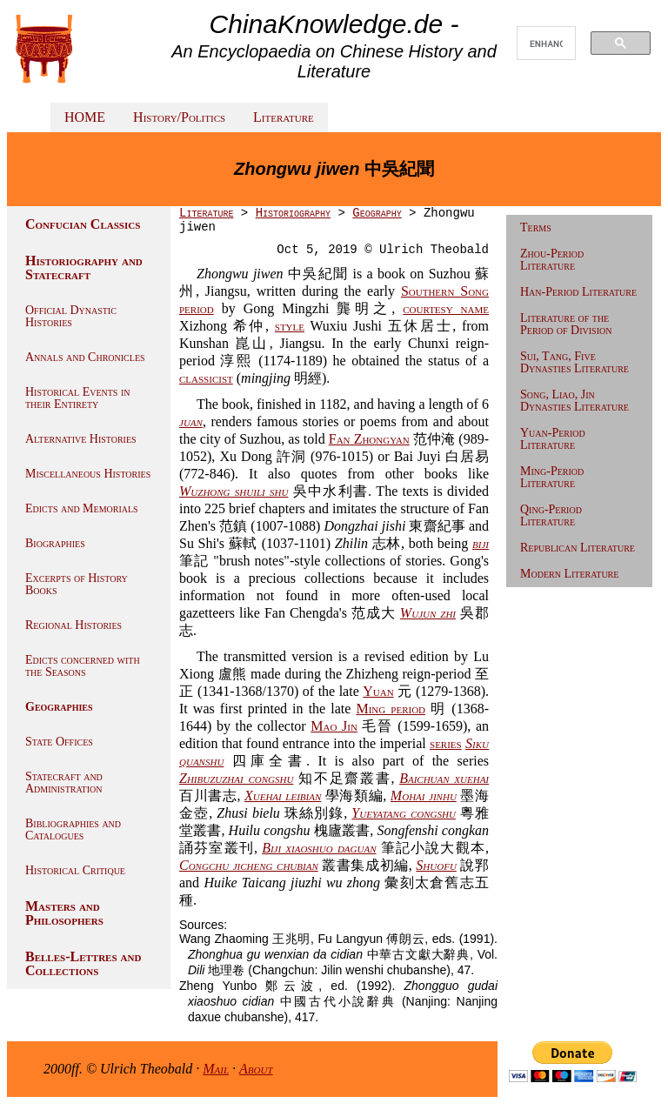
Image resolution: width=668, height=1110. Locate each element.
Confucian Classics (82, 224)
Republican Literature (577, 547)
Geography (376, 213)
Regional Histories (73, 625)
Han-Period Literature (578, 291)
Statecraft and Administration (64, 782)
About (256, 1068)
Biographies (55, 543)
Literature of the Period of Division (565, 324)
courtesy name (446, 308)
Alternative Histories (81, 438)
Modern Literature (569, 573)
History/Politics (179, 117)
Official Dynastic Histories (71, 316)
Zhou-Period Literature (552, 259)
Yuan (378, 691)
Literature (283, 117)
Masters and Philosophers (64, 913)
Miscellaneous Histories (87, 473)
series (446, 743)
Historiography (293, 213)
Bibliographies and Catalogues (73, 829)
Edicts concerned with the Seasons (82, 666)
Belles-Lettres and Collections (83, 963)
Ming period (390, 708)
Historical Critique (75, 870)
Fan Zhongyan (369, 438)
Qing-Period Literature (551, 515)
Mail (216, 1068)
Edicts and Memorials (81, 508)
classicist (206, 378)
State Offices (59, 741)
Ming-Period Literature (552, 477)
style (289, 325)
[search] (546, 43)
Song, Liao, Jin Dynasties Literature (574, 400)
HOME (84, 117)
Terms (535, 227)
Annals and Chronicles (85, 357)
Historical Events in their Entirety (77, 398)
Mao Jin (334, 726)
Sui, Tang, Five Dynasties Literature (574, 362)
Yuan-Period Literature (552, 438)
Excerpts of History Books (76, 584)
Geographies (59, 706)
